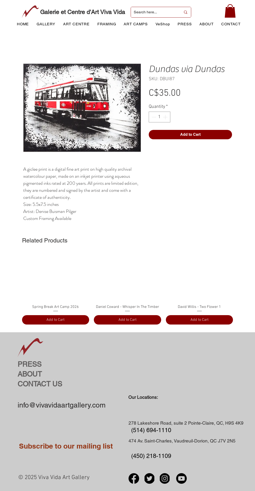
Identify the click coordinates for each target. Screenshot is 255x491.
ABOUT (30, 374)
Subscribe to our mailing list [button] (66, 446)
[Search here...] (154, 12)
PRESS (30, 364)
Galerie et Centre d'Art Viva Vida (82, 12)
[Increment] (166, 117)
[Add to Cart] (55, 320)
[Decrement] (153, 117)
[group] (128, 289)
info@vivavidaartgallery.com (62, 405)
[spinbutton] (159, 117)
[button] (230, 11)
